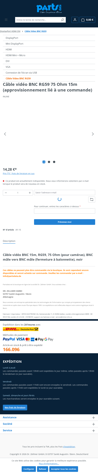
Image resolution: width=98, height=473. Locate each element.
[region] (49, 134)
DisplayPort (12, 37)
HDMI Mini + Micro (15, 55)
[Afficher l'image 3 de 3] (54, 162)
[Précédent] (5, 134)
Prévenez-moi (64, 222)
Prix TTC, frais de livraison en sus (18, 173)
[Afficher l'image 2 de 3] (49, 162)
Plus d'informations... (49, 463)
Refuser (42, 469)
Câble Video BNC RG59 (18, 78)
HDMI (9, 49)
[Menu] (6, 19)
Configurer (29, 469)
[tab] (9, 241)
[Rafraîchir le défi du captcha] (91, 199)
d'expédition (69, 446)
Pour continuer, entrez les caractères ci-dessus (57, 206)
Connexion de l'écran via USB (21, 72)
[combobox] (37, 20)
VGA (8, 66)
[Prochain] (93, 134)
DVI (7, 61)
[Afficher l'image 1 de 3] (44, 162)
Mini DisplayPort (14, 43)
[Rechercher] (62, 20)
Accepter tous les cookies (63, 469)
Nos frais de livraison (15, 407)
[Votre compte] (75, 20)
